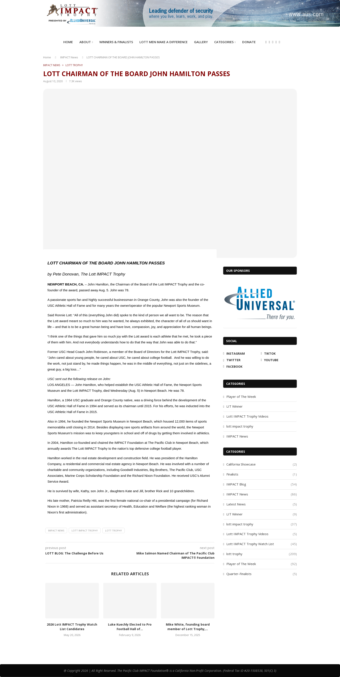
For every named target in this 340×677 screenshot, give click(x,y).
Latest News (261, 504)
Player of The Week (241, 396)
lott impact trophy (239, 426)
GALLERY (201, 42)
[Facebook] (279, 42)
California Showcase (261, 464)
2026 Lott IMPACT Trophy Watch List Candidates (72, 626)
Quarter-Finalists (261, 574)
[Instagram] (265, 42)
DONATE (249, 42)
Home (68, 42)
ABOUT (85, 42)
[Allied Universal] (260, 303)
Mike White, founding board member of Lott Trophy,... (188, 626)
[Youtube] (275, 42)
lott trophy (113, 530)
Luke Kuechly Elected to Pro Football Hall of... (130, 626)
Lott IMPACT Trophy (85, 530)
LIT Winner (234, 406)
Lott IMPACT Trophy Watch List (261, 544)
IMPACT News (69, 57)
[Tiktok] (269, 42)
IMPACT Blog (261, 484)
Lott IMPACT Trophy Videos (247, 416)
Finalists (261, 474)
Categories (224, 42)
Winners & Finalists (116, 42)
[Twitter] (272, 42)
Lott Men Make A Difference (163, 42)
